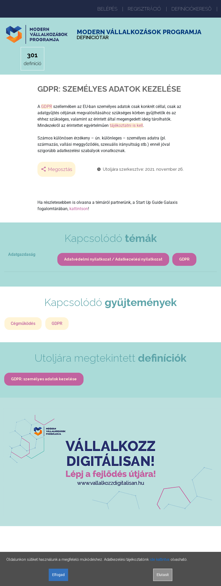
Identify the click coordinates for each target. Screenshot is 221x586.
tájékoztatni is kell (126, 125)
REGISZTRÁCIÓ (144, 9)
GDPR (46, 106)
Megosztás (56, 169)
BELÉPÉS (107, 9)
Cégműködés (23, 323)
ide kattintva (159, 559)
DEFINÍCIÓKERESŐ (192, 9)
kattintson (78, 208)
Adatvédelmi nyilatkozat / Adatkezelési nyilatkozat (113, 259)
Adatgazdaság (21, 254)
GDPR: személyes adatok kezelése (44, 379)
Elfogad (58, 575)
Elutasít (163, 575)
